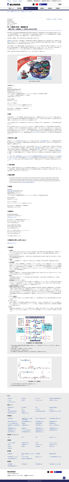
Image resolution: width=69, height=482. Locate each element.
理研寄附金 (30, 0)
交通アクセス (10, 398)
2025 (23, 437)
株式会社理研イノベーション (13, 456)
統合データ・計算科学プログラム (41, 418)
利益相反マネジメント (25, 412)
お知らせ (37, 442)
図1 (10, 153)
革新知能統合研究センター (12, 428)
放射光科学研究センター (39, 431)
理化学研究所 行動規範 (53, 407)
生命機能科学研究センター (54, 428)
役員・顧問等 (24, 407)
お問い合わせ (24, 398)
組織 (9, 409)
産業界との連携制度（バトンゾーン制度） (28, 454)
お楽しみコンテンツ (39, 444)
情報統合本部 (24, 428)
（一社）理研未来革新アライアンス (55, 456)
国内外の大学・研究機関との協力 (27, 458)
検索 (59, 4)
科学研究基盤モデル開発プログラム (55, 418)
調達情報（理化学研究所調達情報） (55, 398)
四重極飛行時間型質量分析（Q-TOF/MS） (41, 156)
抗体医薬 (9, 40)
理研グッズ (10, 446)
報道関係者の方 (37, 0)
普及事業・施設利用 (53, 453)
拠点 (22, 409)
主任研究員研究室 (10, 190)
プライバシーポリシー (39, 400)
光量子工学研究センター (12, 431)
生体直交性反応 (38, 147)
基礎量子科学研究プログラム (12, 421)
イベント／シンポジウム (53, 442)
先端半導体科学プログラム (40, 421)
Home (8, 11)
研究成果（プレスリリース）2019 (26, 11)
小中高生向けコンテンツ (56, 0)
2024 (36, 437)
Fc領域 (19, 140)
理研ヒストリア (52, 446)
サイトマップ (38, 398)
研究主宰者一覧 (10, 418)
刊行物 (9, 444)
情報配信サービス (24, 444)
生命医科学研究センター (39, 428)
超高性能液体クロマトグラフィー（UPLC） (24, 156)
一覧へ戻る (54, 19)
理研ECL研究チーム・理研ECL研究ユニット (14, 426)
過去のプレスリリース (53, 437)
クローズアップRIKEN (11, 442)
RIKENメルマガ (44, 4)
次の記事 (60, 19)
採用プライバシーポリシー (54, 400)
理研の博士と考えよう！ (25, 442)
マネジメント (52, 409)
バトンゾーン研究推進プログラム (13, 423)
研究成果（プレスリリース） (15, 11)
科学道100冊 (38, 446)
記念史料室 (10, 448)
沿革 (36, 407)
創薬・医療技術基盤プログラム (27, 421)
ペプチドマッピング (13, 157)
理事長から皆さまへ (11, 407)
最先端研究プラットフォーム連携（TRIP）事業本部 (27, 419)
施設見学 (23, 446)
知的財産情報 (10, 453)
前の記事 (48, 19)
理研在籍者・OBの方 (45, 0)
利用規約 (23, 400)
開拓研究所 (23, 423)
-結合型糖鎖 (43, 140)
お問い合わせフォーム (11, 217)
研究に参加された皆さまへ (12, 412)
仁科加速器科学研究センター (26, 431)
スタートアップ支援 (25, 456)
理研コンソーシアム (39, 456)
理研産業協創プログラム (53, 421)
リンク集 (9, 400)
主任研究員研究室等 (39, 423)
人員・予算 (37, 409)
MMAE (59, 150)
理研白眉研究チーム (53, 423)
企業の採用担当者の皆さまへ (12, 458)
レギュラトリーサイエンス (37, 132)
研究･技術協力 (38, 453)
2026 (9, 437)
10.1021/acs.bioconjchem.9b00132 (28, 182)
